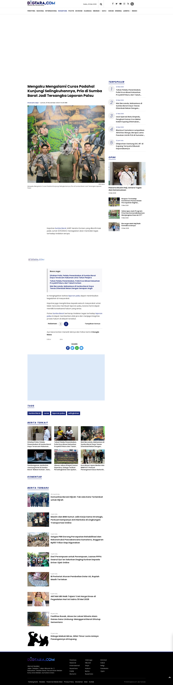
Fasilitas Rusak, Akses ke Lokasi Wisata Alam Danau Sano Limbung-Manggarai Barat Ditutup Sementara (76, 619)
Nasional (40, 11)
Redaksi (42, 682)
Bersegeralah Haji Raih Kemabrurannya (131, 224)
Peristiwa (31, 11)
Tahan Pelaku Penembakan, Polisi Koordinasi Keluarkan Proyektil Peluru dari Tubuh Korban (75, 282)
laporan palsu (74, 295)
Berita (87, 671)
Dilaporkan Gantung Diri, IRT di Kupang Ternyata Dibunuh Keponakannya (129, 146)
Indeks (134, 11)
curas (46, 413)
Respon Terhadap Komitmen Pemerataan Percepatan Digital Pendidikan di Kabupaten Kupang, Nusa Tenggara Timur (132, 204)
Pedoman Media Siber (55, 682)
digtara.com (133, 682)
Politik (71, 11)
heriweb (143, 682)
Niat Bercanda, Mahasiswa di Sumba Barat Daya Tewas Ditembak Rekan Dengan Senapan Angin (72, 287)
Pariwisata (104, 668)
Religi (102, 665)
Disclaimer (79, 682)
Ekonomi (78, 11)
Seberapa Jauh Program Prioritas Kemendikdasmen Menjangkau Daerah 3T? (133, 213)
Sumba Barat (60, 228)
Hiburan (96, 11)
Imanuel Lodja (33, 103)
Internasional (51, 11)
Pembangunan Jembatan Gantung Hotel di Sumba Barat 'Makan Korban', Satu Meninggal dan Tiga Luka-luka (38, 467)
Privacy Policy (69, 682)
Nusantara (62, 11)
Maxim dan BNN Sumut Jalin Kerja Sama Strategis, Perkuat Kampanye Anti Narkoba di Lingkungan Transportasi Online (77, 519)
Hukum (111, 11)
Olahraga (88, 11)
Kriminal (118, 11)
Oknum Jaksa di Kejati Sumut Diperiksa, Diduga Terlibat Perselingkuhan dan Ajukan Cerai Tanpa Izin (66, 467)
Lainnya (126, 11)
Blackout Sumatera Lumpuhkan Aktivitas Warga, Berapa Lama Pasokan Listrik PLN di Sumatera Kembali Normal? (130, 134)
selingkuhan (73, 413)
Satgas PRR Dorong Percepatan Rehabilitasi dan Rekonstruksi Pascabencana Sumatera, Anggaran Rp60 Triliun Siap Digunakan (77, 539)
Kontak (91, 682)
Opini (102, 671)
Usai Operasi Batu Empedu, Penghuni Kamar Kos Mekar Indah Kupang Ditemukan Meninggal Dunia (128, 120)
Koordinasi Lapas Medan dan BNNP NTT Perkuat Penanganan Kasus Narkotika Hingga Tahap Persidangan (93, 467)
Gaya (104, 11)
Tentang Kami (33, 682)
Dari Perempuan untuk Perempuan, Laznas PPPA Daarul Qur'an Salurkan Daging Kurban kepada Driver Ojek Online (76, 559)
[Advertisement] (86, 32)
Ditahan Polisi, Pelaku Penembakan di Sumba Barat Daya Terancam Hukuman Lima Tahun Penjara (73, 276)
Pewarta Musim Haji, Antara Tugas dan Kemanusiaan (125, 188)
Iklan (86, 682)
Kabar (103, 663)
